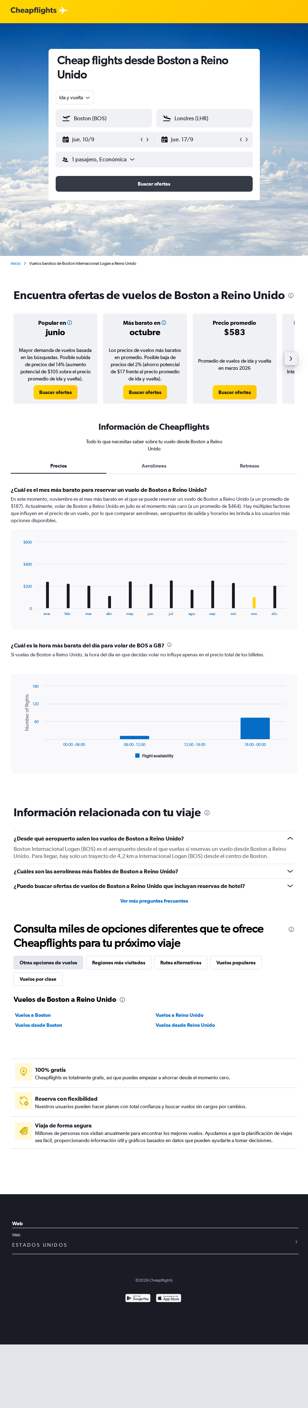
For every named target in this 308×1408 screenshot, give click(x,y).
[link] (55, 392)
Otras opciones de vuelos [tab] (48, 962)
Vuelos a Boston (33, 1015)
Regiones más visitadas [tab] (118, 962)
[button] (100, 139)
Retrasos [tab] (249, 466)
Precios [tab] (58, 466)
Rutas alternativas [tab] (180, 962)
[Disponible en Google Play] (137, 1299)
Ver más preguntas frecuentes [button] (154, 901)
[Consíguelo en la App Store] (168, 1299)
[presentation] (291, 295)
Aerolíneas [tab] (154, 466)
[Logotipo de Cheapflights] (33, 10)
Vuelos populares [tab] (236, 962)
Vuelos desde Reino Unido (185, 1025)
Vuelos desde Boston (38, 1025)
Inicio (16, 263)
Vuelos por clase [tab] (38, 979)
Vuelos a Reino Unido (179, 1015)
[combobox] (75, 97)
